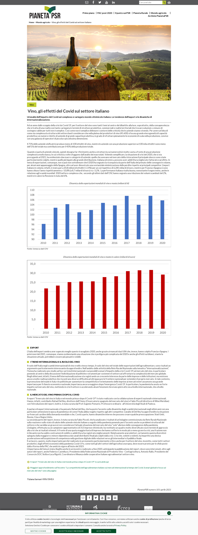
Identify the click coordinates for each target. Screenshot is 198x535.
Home (31, 22)
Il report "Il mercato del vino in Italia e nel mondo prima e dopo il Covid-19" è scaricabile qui (68, 462)
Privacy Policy (120, 525)
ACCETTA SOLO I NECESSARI (71, 531)
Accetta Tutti (103, 531)
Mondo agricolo (43, 22)
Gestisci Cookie (38, 531)
